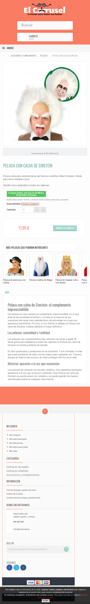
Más (7, 292)
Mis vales (13, 451)
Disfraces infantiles (17, 470)
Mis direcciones (16, 443)
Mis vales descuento (18, 439)
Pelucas (43, 55)
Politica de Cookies (14, 494)
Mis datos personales (18, 447)
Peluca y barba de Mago (40, 280)
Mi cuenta (11, 426)
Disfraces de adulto (17, 466)
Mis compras (14, 435)
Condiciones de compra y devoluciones (23, 498)
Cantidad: (11, 210)
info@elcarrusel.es (21, 529)
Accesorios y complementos (23, 55)
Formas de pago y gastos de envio (21, 490)
